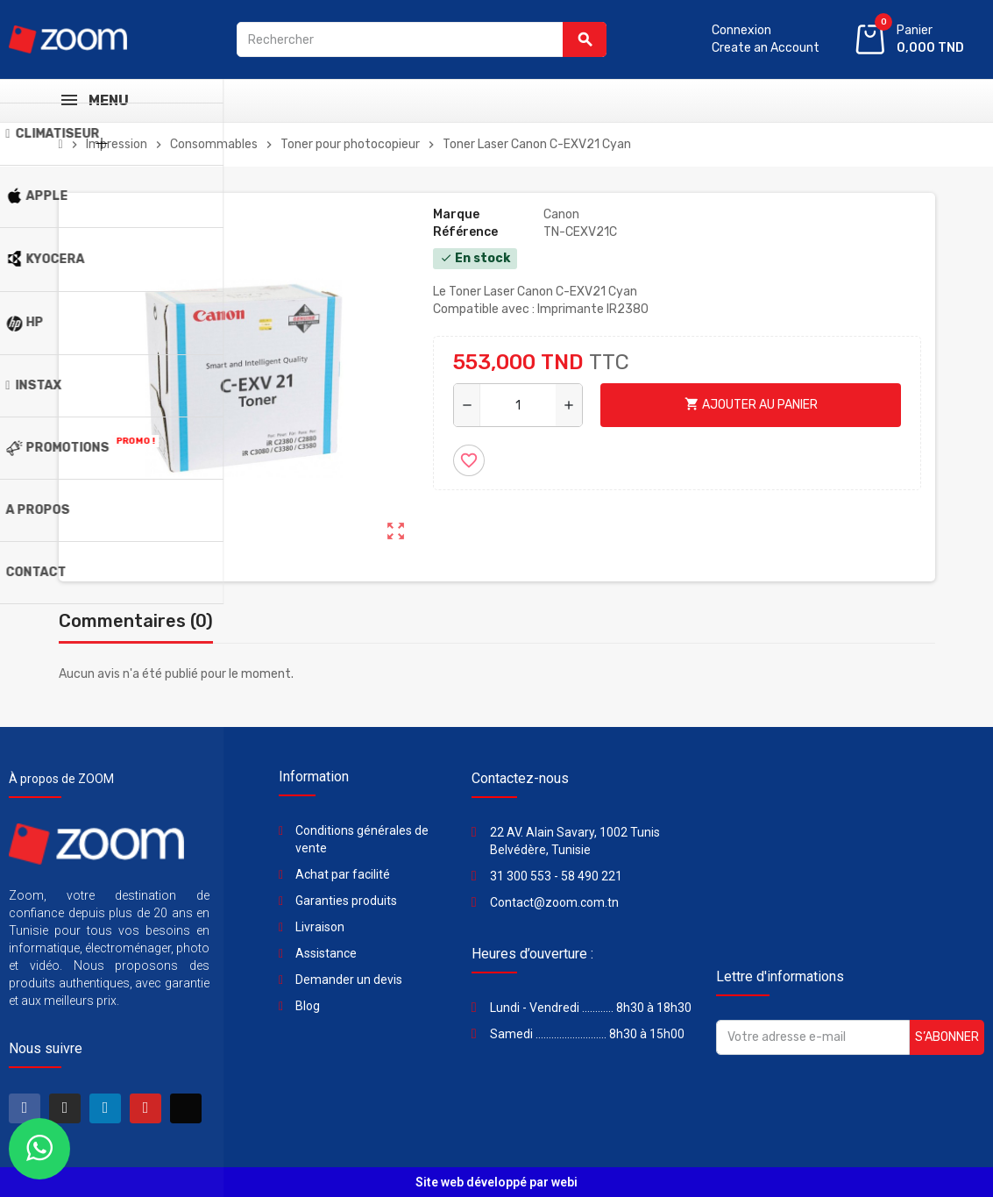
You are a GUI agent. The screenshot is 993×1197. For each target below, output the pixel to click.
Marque (456, 214)
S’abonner (947, 1037)
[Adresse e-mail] (813, 1037)
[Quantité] (518, 405)
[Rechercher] (421, 39)
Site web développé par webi (496, 1182)
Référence (465, 231)
